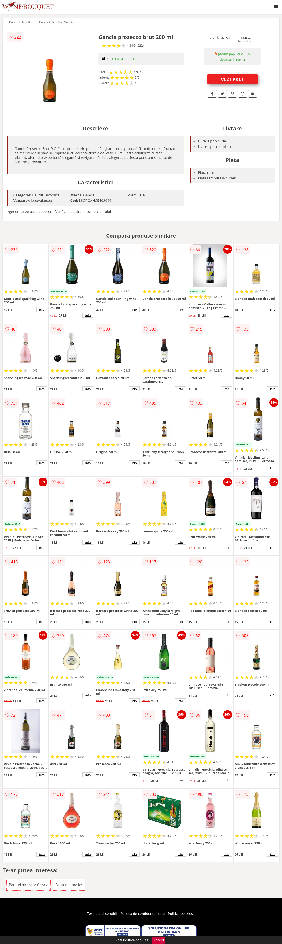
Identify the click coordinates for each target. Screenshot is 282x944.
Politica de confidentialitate (142, 913)
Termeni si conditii (102, 913)
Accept (158, 940)
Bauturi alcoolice (21, 22)
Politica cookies (180, 913)
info (42, 310)
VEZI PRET (232, 79)
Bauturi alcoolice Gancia (56, 22)
